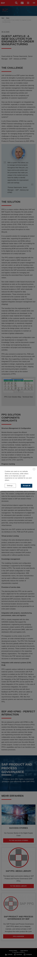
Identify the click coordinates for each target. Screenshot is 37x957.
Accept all (26, 485)
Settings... (10, 485)
